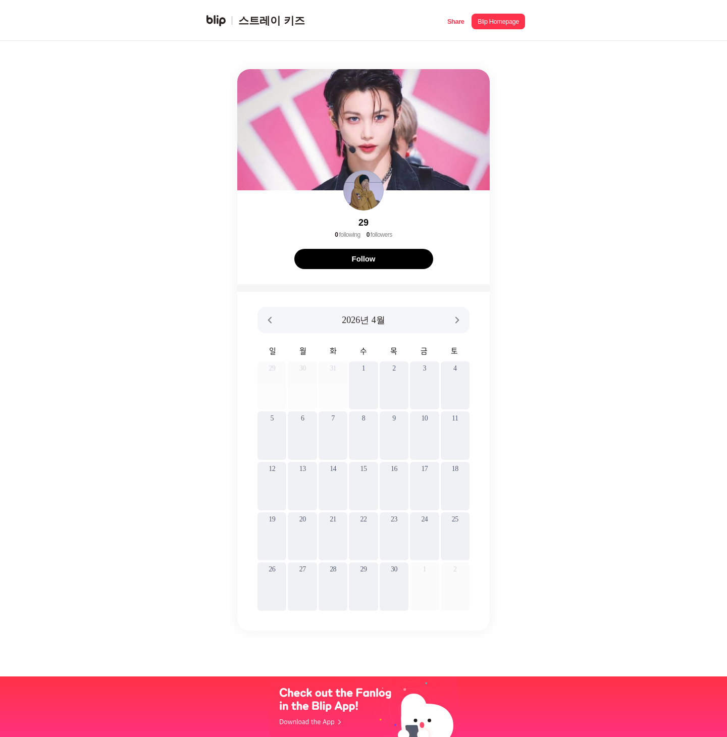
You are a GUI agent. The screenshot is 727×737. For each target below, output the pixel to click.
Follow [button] (364, 258)
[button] (455, 20)
